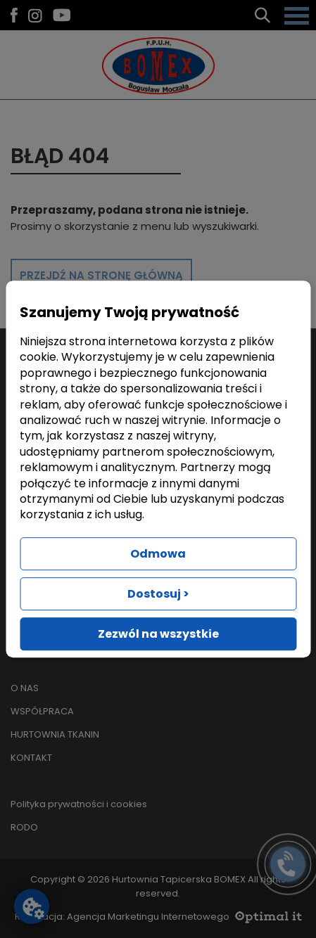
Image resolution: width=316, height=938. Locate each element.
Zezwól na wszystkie (158, 634)
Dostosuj (158, 594)
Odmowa (158, 554)
